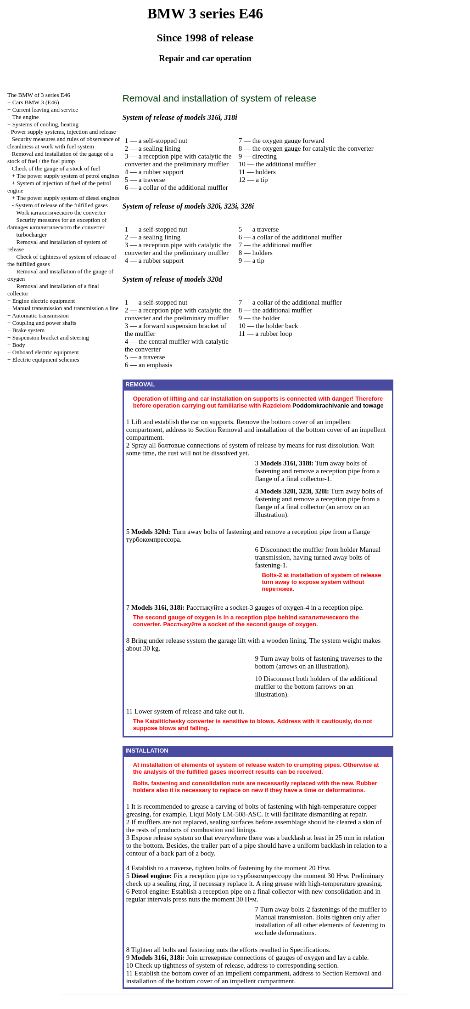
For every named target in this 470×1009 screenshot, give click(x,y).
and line (65, 308)
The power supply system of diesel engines (68, 197)
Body (18, 344)
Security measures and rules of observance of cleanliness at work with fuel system (63, 143)
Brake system (28, 330)
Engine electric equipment (43, 300)
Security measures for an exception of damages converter (56, 223)
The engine (25, 116)
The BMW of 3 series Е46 (38, 94)
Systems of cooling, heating (45, 124)
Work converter (61, 212)
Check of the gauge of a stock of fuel (56, 168)
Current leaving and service (45, 109)
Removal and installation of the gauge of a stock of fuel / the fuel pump (60, 157)
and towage (338, 405)
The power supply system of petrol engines (68, 175)
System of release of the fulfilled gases (61, 205)
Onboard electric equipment (45, 352)
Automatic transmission (40, 315)
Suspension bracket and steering (50, 337)
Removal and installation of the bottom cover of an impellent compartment (253, 977)
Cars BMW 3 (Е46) (35, 102)
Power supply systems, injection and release (63, 131)
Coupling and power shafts (44, 322)
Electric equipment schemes (45, 359)
